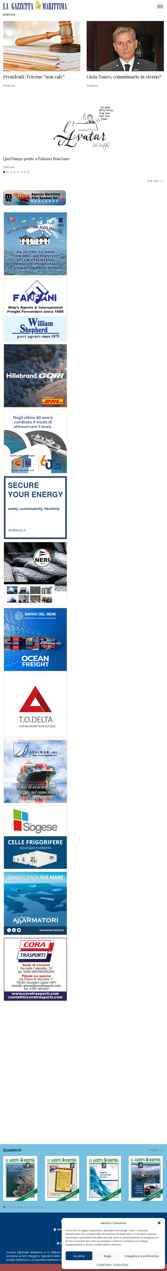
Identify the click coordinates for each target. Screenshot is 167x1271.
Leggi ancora (83, 163)
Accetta (78, 1256)
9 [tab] (32, 1207)
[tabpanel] (83, 163)
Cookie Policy (103, 1264)
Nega (107, 1256)
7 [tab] (25, 172)
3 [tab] (11, 172)
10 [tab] (35, 1207)
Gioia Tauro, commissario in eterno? (124, 76)
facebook (9, 85)
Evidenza (92, 85)
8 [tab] (28, 172)
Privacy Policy (120, 1264)
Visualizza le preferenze (142, 1256)
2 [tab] (8, 172)
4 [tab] (15, 172)
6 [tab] (21, 172)
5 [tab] (18, 172)
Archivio (154, 1150)
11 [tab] (39, 1207)
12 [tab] (42, 1207)
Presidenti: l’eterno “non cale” (34, 76)
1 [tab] (4, 172)
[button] (159, 1223)
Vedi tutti (153, 181)
